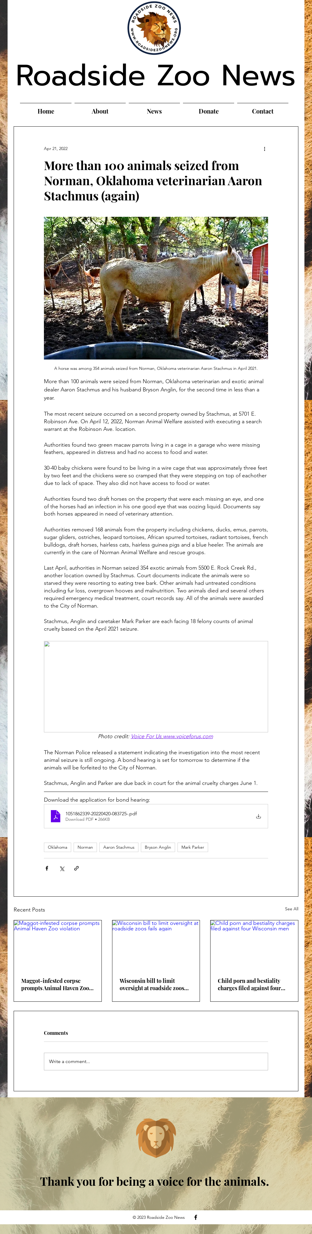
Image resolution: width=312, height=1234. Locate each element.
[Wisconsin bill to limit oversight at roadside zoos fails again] (156, 945)
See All (291, 909)
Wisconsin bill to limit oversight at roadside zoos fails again (152, 984)
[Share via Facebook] (47, 868)
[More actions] (264, 148)
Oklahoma (57, 847)
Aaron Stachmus (118, 847)
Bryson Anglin (158, 847)
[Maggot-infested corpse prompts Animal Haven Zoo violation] (57, 945)
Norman (85, 847)
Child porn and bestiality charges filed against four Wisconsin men (249, 984)
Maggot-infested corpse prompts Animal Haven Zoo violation (55, 984)
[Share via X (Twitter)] (62, 868)
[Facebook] (195, 1217)
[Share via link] (76, 868)
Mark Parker (192, 847)
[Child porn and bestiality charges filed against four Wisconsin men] (254, 945)
